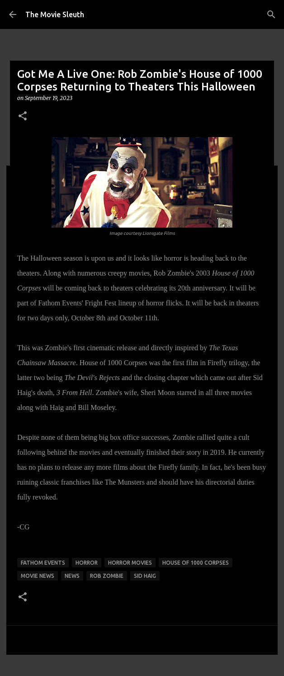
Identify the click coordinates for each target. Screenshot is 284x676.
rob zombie (106, 576)
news (72, 576)
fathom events (43, 563)
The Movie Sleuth (54, 14)
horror (87, 563)
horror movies (130, 563)
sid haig (145, 576)
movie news (37, 576)
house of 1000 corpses (195, 563)
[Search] (271, 14)
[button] (22, 116)
